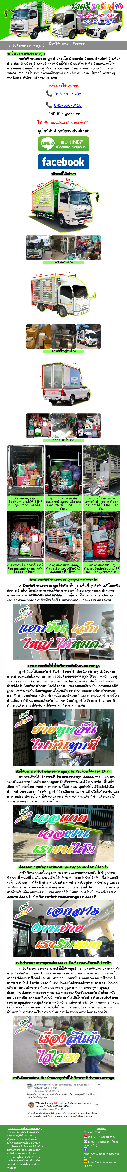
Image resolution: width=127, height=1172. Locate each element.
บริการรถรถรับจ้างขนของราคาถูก (25, 1128)
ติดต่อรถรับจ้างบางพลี (23, 1146)
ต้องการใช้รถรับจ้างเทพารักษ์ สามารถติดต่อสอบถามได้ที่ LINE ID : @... (101, 504)
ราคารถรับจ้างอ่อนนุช (27, 1150)
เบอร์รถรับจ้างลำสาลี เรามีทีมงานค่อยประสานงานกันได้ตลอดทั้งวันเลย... (25, 569)
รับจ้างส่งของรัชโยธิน (21, 1164)
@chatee (105, 1142)
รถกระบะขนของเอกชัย (18, 1132)
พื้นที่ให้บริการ (58, 44)
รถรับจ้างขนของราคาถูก (26, 45)
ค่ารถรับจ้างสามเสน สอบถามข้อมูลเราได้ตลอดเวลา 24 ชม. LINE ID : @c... (63, 504)
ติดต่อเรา (79, 44)
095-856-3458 (68, 106)
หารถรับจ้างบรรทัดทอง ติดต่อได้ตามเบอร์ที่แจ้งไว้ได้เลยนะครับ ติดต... (63, 569)
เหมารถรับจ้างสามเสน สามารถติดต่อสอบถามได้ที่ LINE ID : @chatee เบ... (102, 569)
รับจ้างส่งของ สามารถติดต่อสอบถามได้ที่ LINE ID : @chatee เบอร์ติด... (25, 502)
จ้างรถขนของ (18, 1143)
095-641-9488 (67, 94)
